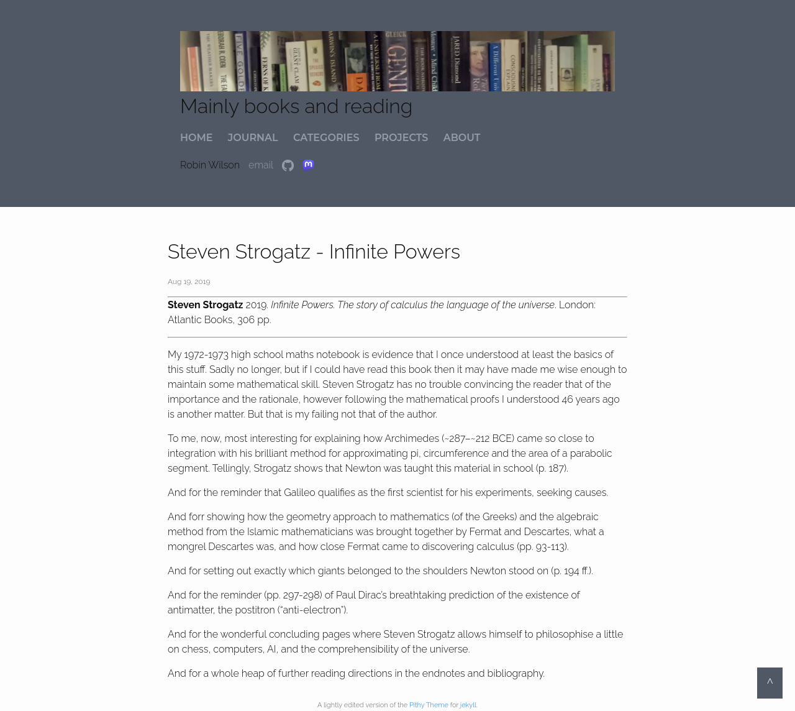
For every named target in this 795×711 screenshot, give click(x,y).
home (196, 138)
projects (401, 138)
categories (326, 138)
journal (253, 138)
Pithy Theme (428, 705)
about (462, 138)
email (262, 165)
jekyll (468, 705)
